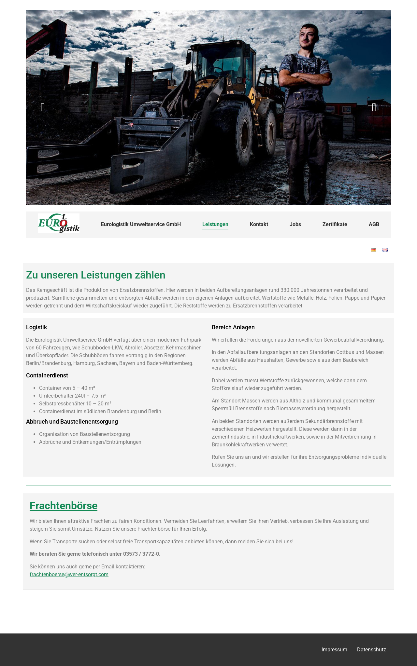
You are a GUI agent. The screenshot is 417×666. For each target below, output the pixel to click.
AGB (374, 224)
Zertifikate (335, 224)
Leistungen (215, 224)
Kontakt (259, 224)
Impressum (334, 649)
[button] (42, 107)
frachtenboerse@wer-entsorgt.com (69, 574)
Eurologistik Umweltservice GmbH (141, 224)
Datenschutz (371, 649)
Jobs (295, 224)
